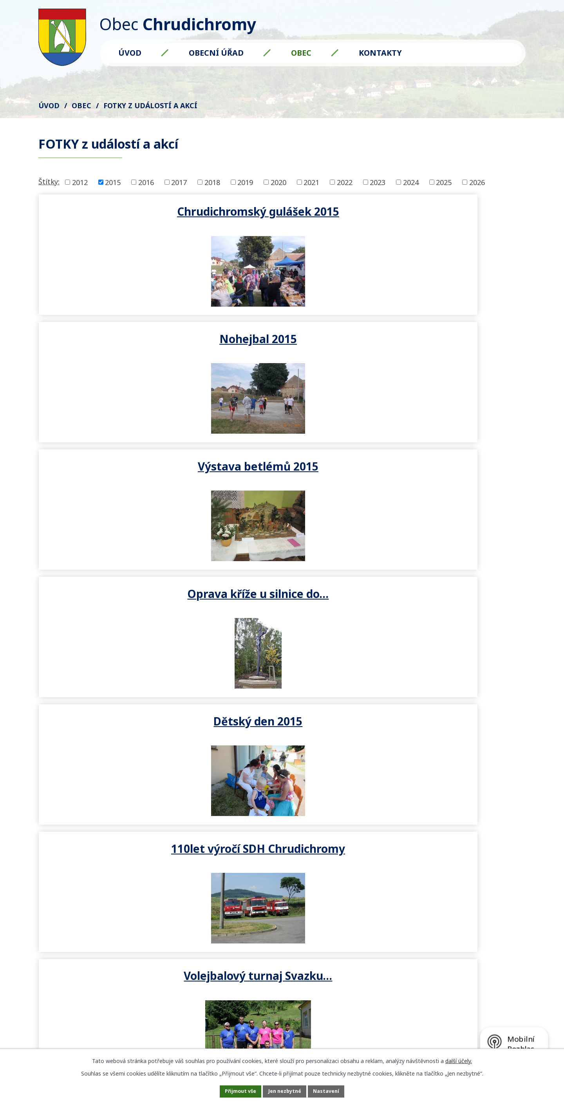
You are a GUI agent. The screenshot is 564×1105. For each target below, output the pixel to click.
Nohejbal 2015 (282, 211)
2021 (311, 182)
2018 (212, 182)
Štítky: (49, 181)
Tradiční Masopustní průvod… (120, 610)
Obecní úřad (216, 52)
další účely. (458, 1059)
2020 (278, 182)
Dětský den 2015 (282, 341)
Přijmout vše (231, 1090)
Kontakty (380, 52)
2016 (146, 182)
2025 (444, 182)
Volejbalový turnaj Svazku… (119, 479)
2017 (179, 182)
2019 (245, 182)
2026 (477, 182)
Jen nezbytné (285, 1090)
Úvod (129, 52)
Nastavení (336, 1090)
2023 (377, 182)
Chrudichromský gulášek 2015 (119, 218)
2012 (80, 182)
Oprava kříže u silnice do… (119, 348)
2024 (411, 182)
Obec (301, 52)
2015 (113, 182)
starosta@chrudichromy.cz (132, 912)
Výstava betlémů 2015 (444, 211)
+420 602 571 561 (115, 900)
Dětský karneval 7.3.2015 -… (444, 479)
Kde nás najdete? (421, 869)
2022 (344, 182)
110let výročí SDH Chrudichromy (445, 348)
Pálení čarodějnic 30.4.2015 (282, 479)
